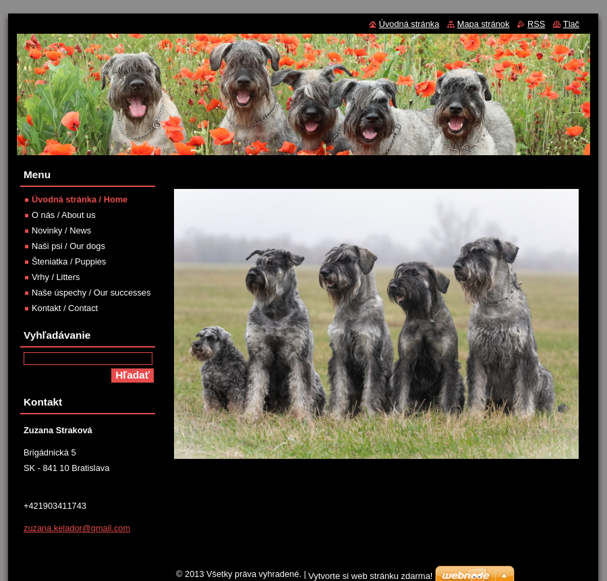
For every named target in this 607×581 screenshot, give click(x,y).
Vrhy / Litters (56, 277)
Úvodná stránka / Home (79, 199)
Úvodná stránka (409, 24)
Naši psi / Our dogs (68, 246)
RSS (536, 24)
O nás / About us (64, 215)
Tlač (571, 24)
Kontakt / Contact (65, 308)
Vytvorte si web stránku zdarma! (370, 576)
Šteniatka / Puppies (69, 261)
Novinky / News (61, 230)
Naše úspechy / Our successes (91, 292)
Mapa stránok (483, 24)
